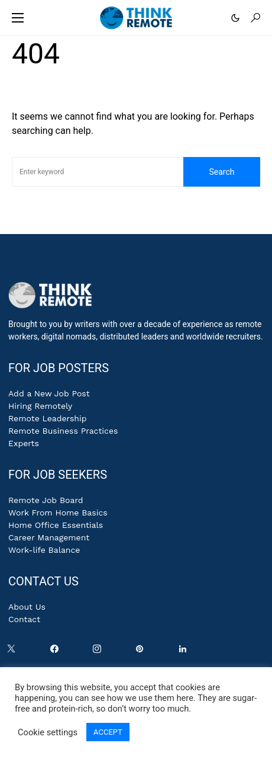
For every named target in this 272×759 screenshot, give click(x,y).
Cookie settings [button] (47, 732)
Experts (23, 443)
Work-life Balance (44, 550)
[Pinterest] (142, 651)
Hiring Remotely (40, 406)
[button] (18, 18)
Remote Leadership (47, 418)
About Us (27, 606)
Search (221, 172)
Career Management (48, 537)
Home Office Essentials (55, 525)
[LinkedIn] (185, 651)
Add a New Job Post (49, 393)
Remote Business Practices (63, 430)
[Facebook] (56, 651)
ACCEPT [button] (107, 732)
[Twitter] (13, 651)
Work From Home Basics (58, 512)
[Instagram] (99, 651)
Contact (24, 619)
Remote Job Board (45, 500)
